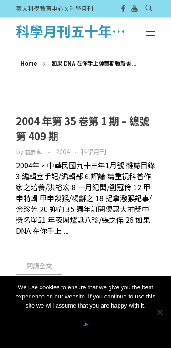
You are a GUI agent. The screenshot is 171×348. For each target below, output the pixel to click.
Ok (85, 324)
